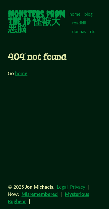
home (75, 14)
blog (88, 14)
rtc (92, 31)
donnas (79, 31)
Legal (62, 187)
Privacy (77, 187)
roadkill (79, 23)
